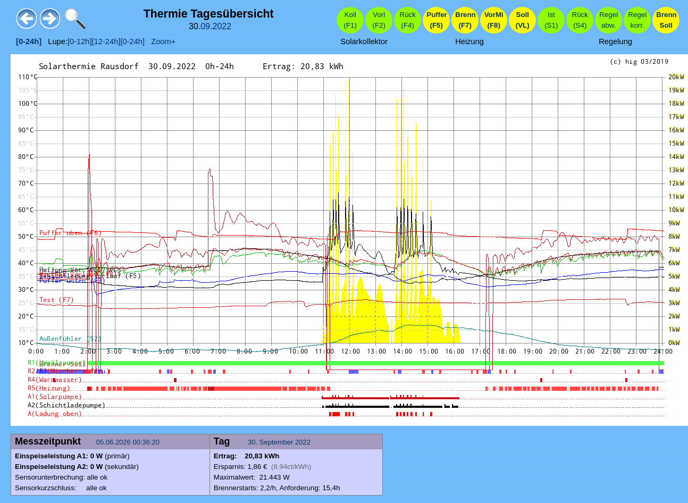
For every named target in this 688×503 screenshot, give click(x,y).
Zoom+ (160, 41)
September (276, 442)
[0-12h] (80, 41)
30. (253, 442)
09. (206, 26)
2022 (222, 26)
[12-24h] (106, 41)
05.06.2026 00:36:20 (129, 442)
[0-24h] (132, 41)
